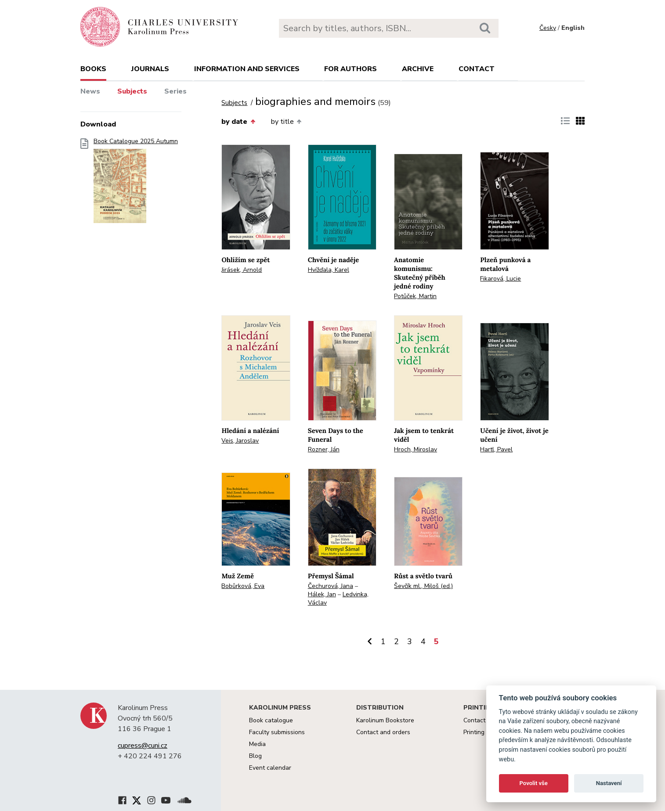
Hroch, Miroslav (415, 449)
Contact (477, 69)
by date (238, 121)
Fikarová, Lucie (500, 278)
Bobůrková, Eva (242, 586)
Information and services (247, 69)
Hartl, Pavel (496, 449)
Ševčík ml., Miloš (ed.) (423, 586)
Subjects (132, 91)
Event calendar (270, 768)
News (90, 91)
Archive (418, 69)
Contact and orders (383, 732)
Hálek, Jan (322, 594)
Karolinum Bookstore (385, 720)
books (93, 69)
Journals (150, 69)
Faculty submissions (277, 732)
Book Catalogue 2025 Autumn (136, 183)
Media (257, 744)
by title (286, 121)
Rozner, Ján (324, 449)
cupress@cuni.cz (142, 745)
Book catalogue (271, 720)
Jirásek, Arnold (241, 270)
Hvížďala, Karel (328, 270)
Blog (255, 756)
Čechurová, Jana (330, 586)
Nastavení (609, 783)
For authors (350, 69)
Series (175, 91)
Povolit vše (534, 783)
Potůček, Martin (415, 296)
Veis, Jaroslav (240, 440)
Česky (547, 28)
